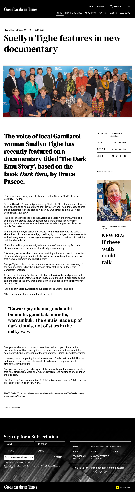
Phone (10, 451)
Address (42, 444)
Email (41, 451)
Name (9, 444)
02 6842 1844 (82, 467)
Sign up (58, 457)
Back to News (12, 407)
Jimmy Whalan (119, 149)
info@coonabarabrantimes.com (107, 467)
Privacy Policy (46, 466)
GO (128, 7)
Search (117, 7)
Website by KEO (123, 487)
